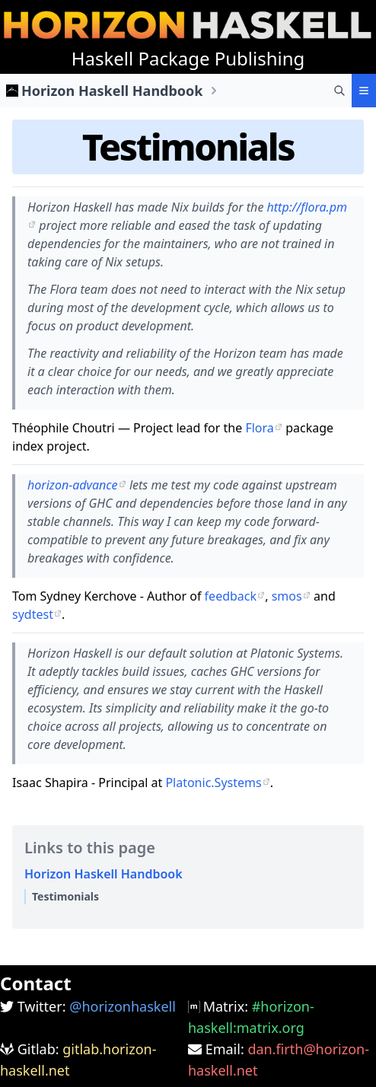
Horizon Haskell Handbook (112, 90)
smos (287, 596)
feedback (231, 596)
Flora (259, 427)
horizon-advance (72, 485)
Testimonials (188, 147)
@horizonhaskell (122, 1006)
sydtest (32, 614)
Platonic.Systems (213, 782)
